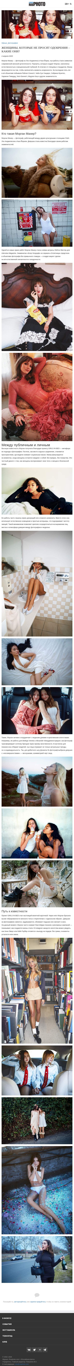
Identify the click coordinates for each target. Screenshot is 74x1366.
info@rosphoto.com (22, 1364)
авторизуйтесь (20, 1302)
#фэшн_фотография (10, 43)
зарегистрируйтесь (38, 1302)
